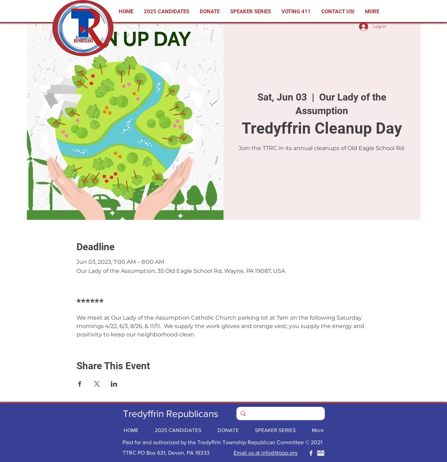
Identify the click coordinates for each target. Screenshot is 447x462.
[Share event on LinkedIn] (114, 384)
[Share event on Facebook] (79, 384)
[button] (296, 11)
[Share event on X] (97, 384)
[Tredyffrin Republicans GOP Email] (320, 453)
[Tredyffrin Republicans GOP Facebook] (311, 453)
